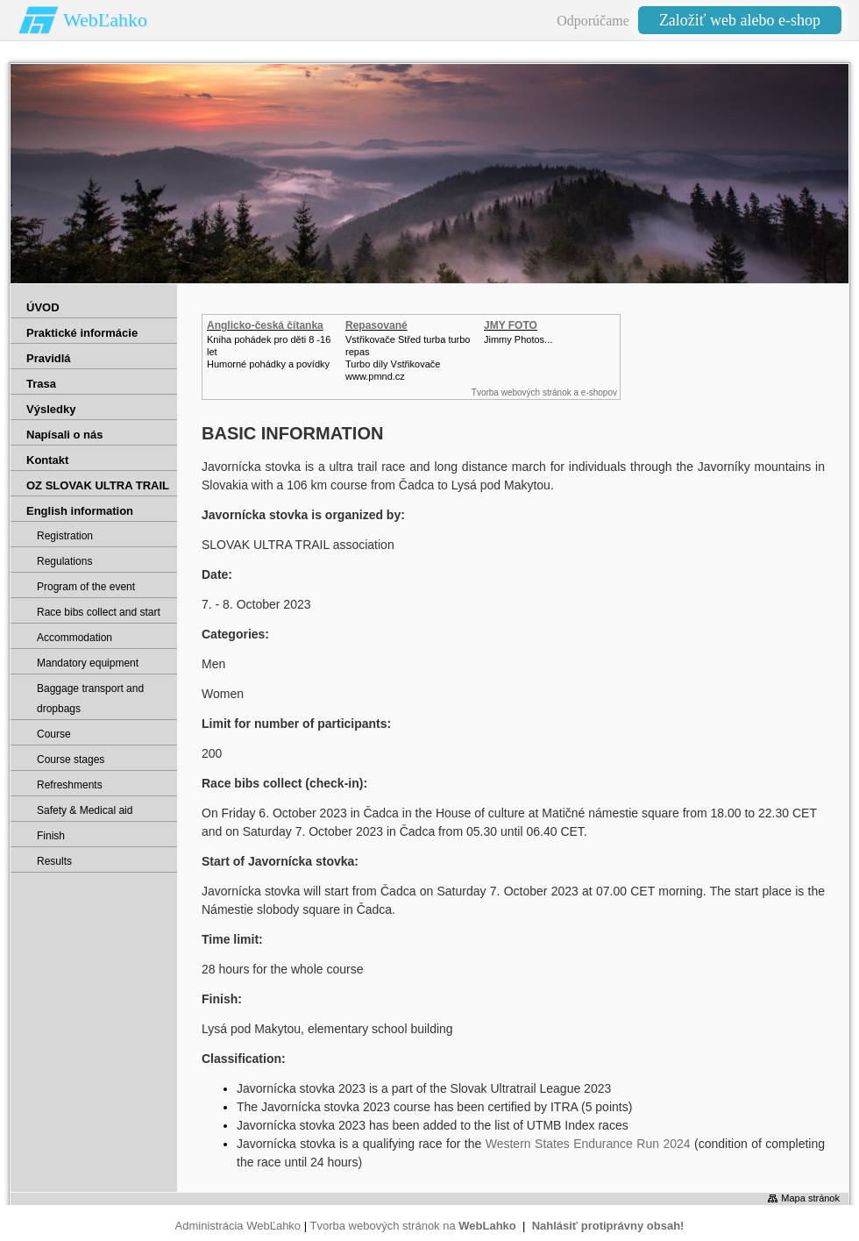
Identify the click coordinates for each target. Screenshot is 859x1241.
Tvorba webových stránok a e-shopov (544, 392)
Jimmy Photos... (518, 339)
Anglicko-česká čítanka (265, 325)
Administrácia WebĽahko (238, 1225)
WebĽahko (105, 20)
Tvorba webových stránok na (412, 1225)
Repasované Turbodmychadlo (387, 331)
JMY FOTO (510, 325)
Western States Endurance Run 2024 (588, 1144)
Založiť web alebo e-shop (739, 20)
